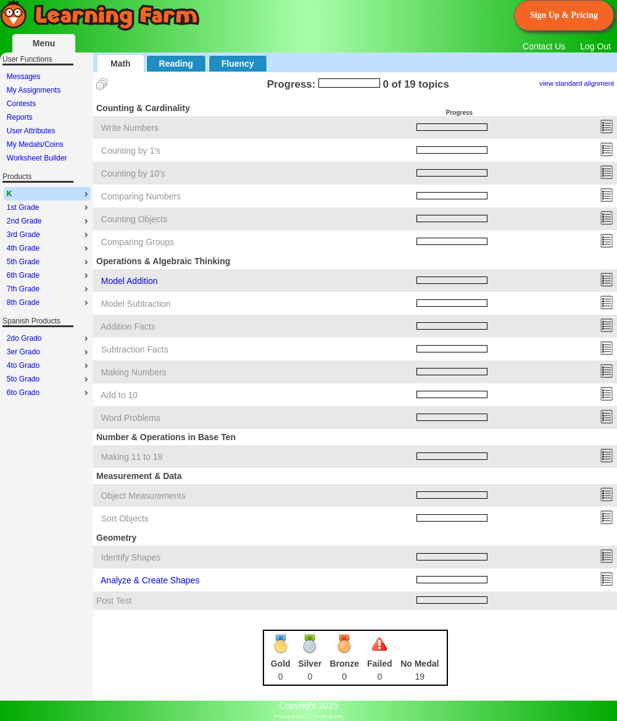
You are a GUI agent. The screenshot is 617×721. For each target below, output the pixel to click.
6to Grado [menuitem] (49, 393)
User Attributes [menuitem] (31, 131)
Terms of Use (327, 716)
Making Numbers (134, 372)
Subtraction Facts (134, 349)
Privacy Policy (290, 716)
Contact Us (544, 46)
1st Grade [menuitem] (49, 207)
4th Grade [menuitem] (49, 248)
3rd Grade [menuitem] (49, 235)
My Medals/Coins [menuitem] (35, 144)
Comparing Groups (137, 242)
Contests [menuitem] (21, 103)
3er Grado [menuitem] (49, 352)
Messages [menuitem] (24, 76)
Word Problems (130, 418)
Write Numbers (130, 128)
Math (120, 64)
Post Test (113, 601)
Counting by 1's (130, 151)
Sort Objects (125, 518)
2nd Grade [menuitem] (49, 221)
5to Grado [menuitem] (49, 379)
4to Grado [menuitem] (49, 365)
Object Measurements (143, 496)
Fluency (238, 64)
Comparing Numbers (141, 196)
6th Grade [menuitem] (49, 275)
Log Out (595, 46)
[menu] (47, 117)
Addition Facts (128, 326)
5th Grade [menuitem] (49, 262)
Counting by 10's (133, 173)
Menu (44, 43)
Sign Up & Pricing (564, 15)
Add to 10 (119, 395)
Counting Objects (134, 219)
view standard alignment (576, 83)
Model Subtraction (136, 304)
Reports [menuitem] (20, 117)
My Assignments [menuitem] (33, 90)
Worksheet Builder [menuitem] (37, 158)
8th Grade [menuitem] (49, 302)
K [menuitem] (49, 194)
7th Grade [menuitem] (49, 289)
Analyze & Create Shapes (150, 580)
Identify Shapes (131, 557)
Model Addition (129, 281)
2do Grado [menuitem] (49, 338)
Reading (176, 64)
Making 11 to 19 (132, 457)
